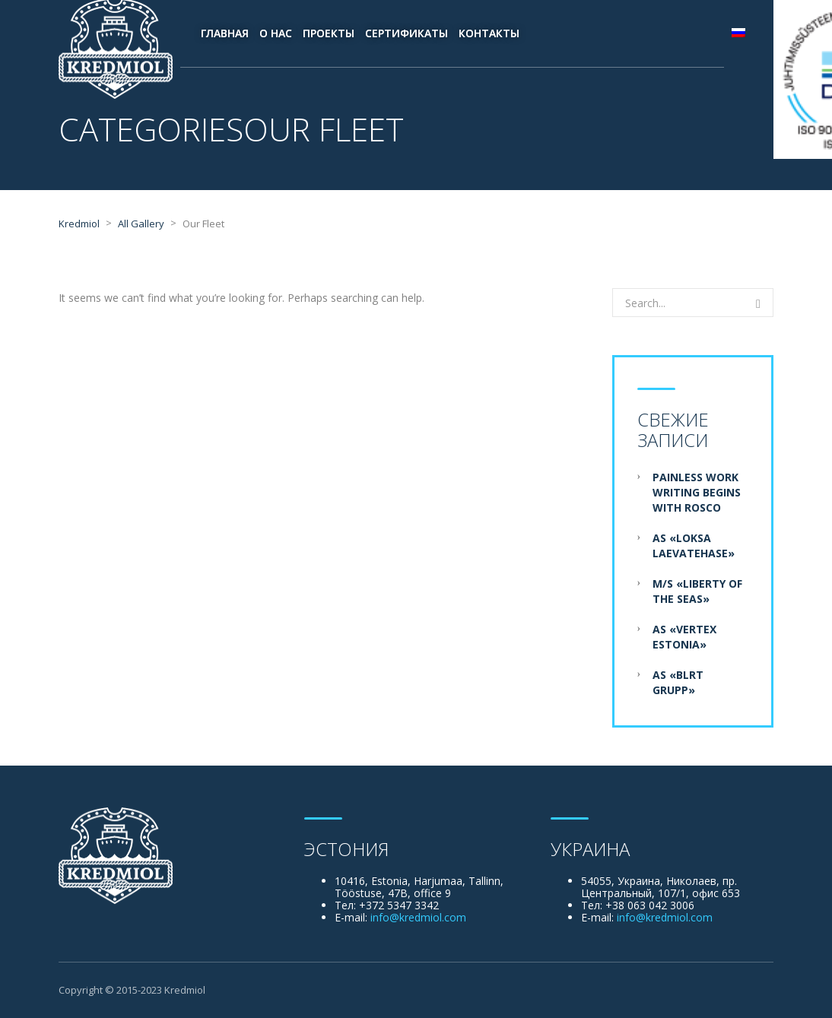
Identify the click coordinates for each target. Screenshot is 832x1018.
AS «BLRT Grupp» (678, 682)
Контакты (489, 33)
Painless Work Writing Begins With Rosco (697, 492)
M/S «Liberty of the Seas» (697, 591)
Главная (225, 33)
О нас (275, 33)
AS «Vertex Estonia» (684, 637)
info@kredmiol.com (418, 917)
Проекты (328, 33)
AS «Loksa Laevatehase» (694, 545)
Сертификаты (406, 33)
